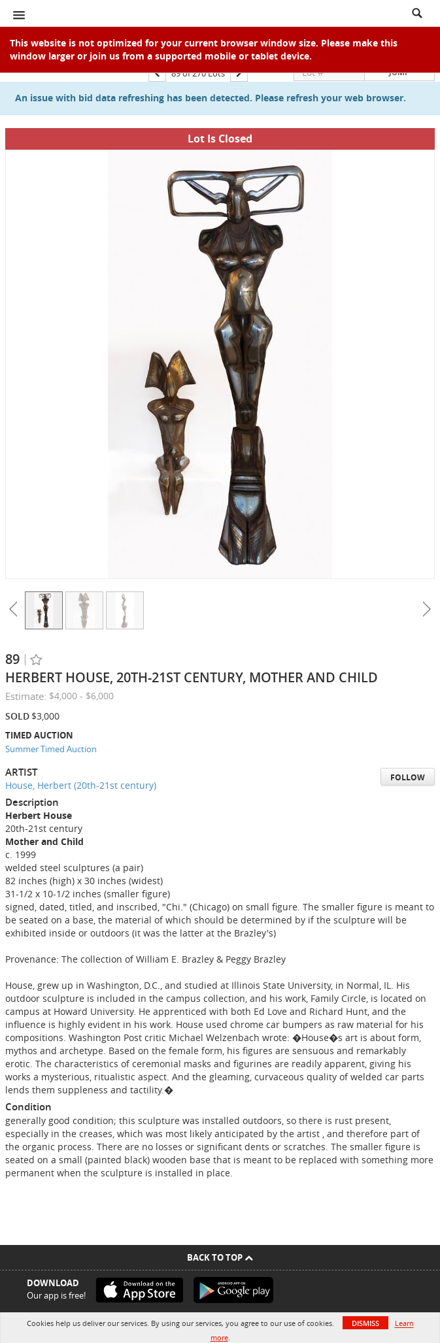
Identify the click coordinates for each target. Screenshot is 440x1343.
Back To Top (220, 1257)
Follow (407, 777)
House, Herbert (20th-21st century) (80, 785)
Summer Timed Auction (51, 749)
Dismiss (365, 1323)
